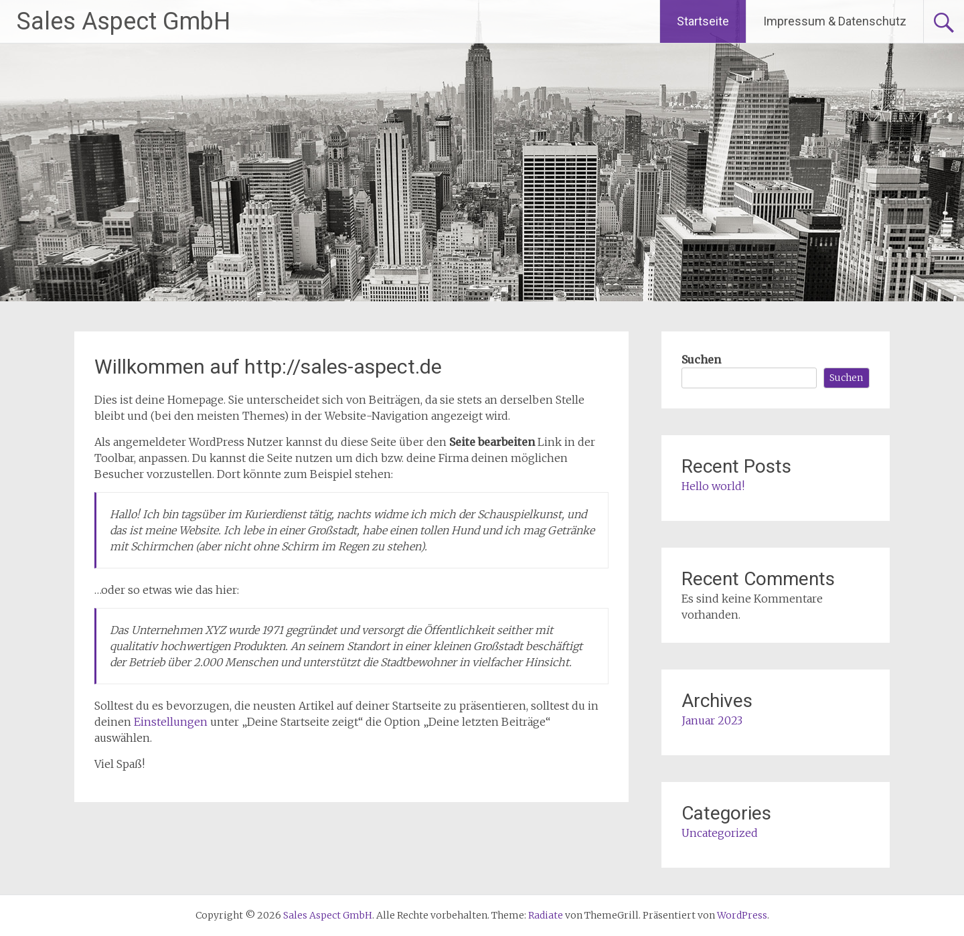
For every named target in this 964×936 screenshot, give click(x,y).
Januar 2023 (711, 720)
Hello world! (712, 486)
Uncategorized (719, 833)
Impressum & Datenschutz (834, 21)
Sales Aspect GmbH (123, 21)
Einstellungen (171, 721)
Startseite (703, 21)
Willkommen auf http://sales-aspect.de (268, 366)
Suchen (701, 359)
